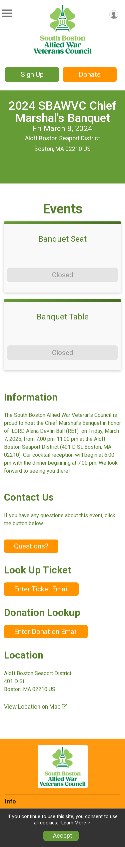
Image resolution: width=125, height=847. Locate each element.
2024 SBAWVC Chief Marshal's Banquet (63, 112)
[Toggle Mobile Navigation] (6, 13)
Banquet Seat (62, 239)
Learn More (73, 823)
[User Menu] (113, 14)
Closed (62, 275)
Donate (90, 74)
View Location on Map (35, 706)
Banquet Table (63, 316)
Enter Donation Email (46, 632)
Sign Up (32, 74)
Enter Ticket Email (41, 589)
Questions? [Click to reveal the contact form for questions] (31, 546)
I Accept (61, 835)
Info (10, 801)
